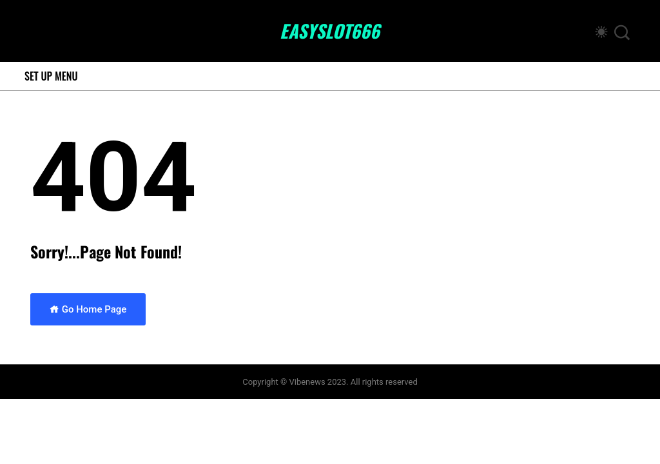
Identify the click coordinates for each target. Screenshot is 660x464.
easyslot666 (330, 31)
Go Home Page (88, 309)
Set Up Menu (50, 76)
